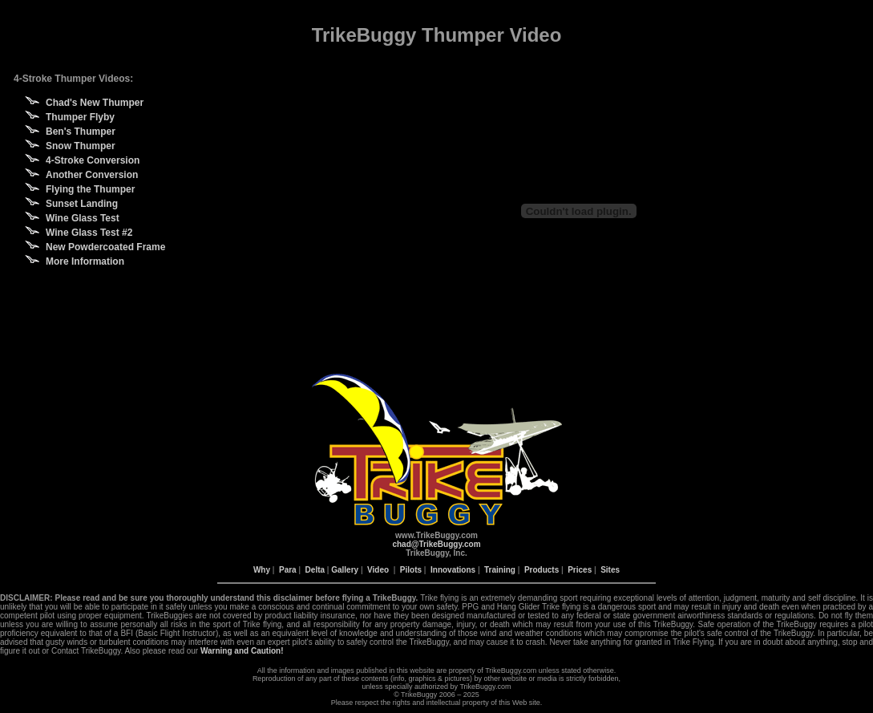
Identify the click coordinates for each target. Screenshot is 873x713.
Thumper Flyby (80, 117)
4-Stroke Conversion (92, 160)
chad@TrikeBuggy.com (436, 544)
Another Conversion (92, 174)
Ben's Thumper (80, 131)
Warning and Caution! (242, 650)
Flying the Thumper (90, 189)
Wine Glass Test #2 (89, 232)
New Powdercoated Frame (105, 247)
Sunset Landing (82, 203)
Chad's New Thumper (94, 102)
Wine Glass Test (82, 218)
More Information (85, 261)
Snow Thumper (80, 146)
